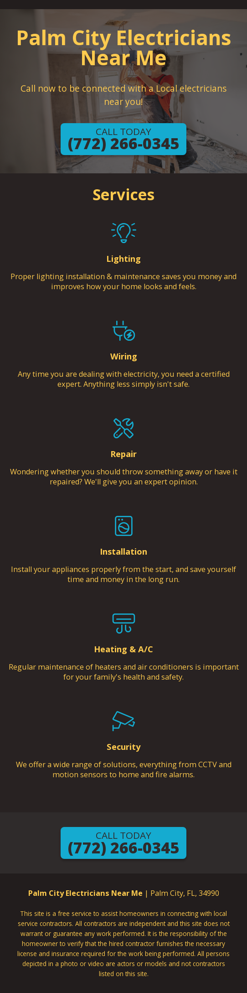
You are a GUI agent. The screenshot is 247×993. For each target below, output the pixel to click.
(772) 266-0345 (123, 139)
